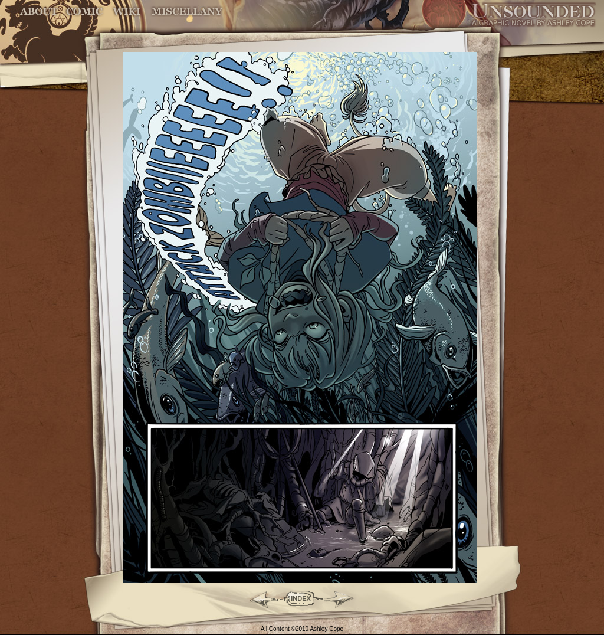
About (40, 11)
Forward (343, 598)
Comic (84, 11)
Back (258, 598)
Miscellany (187, 11)
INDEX (301, 598)
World (127, 11)
